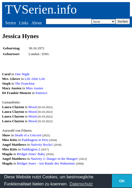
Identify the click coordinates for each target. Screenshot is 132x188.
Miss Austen (34, 88)
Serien (10, 23)
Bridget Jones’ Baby (31, 154)
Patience (41, 93)
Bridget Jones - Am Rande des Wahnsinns (46, 163)
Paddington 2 (31, 149)
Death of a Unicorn (28, 135)
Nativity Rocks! (42, 144)
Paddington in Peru (35, 140)
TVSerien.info (41, 9)
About (36, 23)
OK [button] (122, 181)
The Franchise (25, 83)
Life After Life (35, 79)
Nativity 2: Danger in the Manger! (54, 159)
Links (23, 23)
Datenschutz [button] (81, 184)
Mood (32, 107)
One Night (22, 74)
